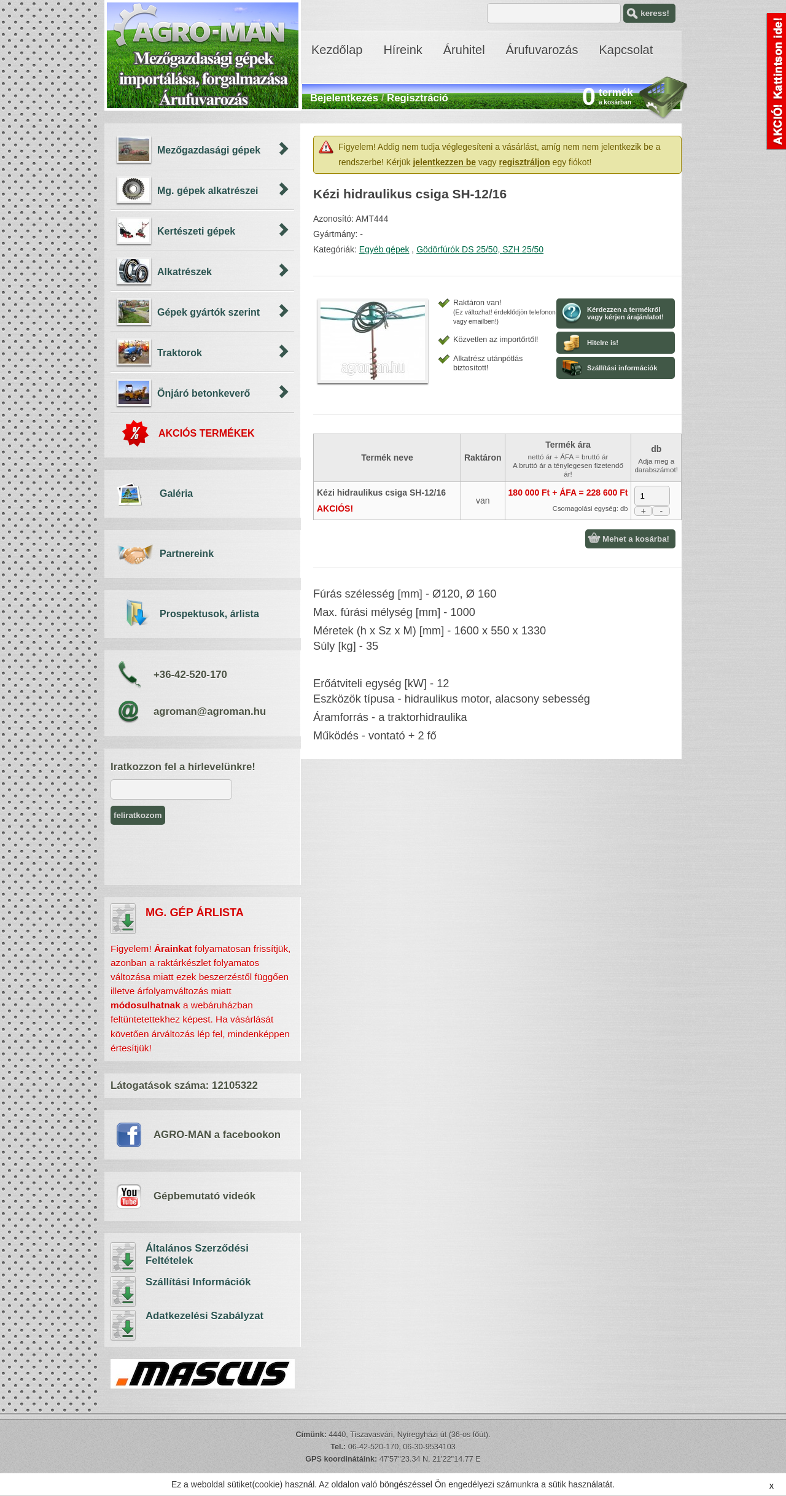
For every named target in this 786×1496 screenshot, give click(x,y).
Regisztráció (417, 98)
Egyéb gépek (384, 249)
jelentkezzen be (444, 162)
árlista (123, 918)
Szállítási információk (622, 368)
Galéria (176, 493)
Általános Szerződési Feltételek (123, 1257)
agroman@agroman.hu (210, 711)
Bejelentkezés (344, 98)
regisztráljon (524, 162)
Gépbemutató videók (204, 1196)
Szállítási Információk (123, 1291)
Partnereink (187, 553)
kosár (663, 99)
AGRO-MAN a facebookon (217, 1134)
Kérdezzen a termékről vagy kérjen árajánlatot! (625, 313)
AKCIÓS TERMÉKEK (206, 433)
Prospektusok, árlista (209, 614)
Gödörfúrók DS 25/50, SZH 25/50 (479, 249)
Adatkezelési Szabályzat (123, 1325)
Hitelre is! (602, 342)
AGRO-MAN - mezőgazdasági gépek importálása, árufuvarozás (202, 55)
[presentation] (204, 855)
